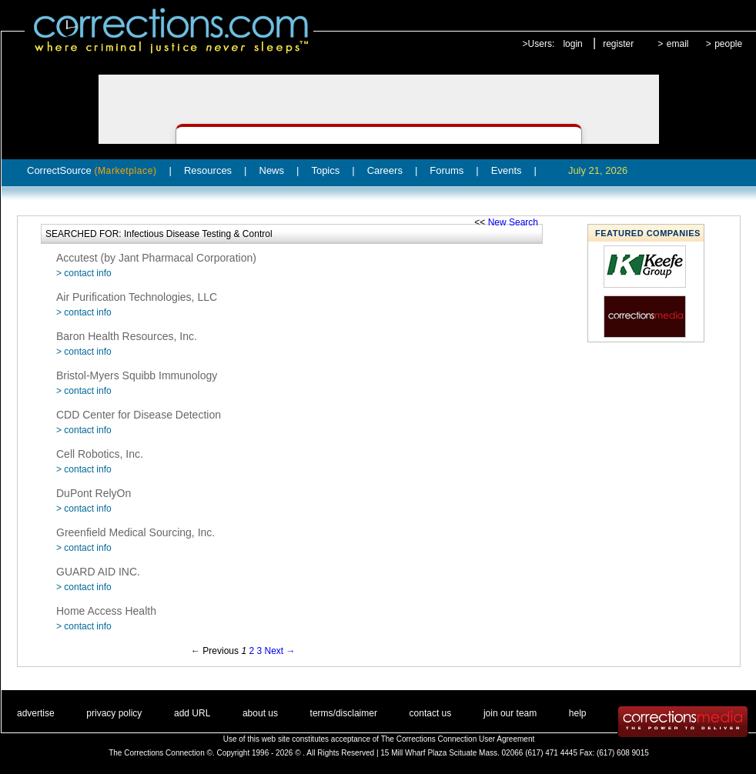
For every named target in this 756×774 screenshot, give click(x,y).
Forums (446, 170)
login (572, 43)
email (678, 43)
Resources (208, 170)
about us (260, 713)
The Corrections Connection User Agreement (458, 739)
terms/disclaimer (343, 713)
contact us (431, 713)
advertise (36, 713)
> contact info (84, 273)
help (578, 713)
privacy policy (114, 713)
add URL (192, 713)
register (618, 43)
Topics (325, 170)
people (728, 43)
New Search (513, 222)
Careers (385, 170)
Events (506, 170)
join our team (510, 713)
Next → (279, 651)
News (272, 170)
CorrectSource (92, 170)
